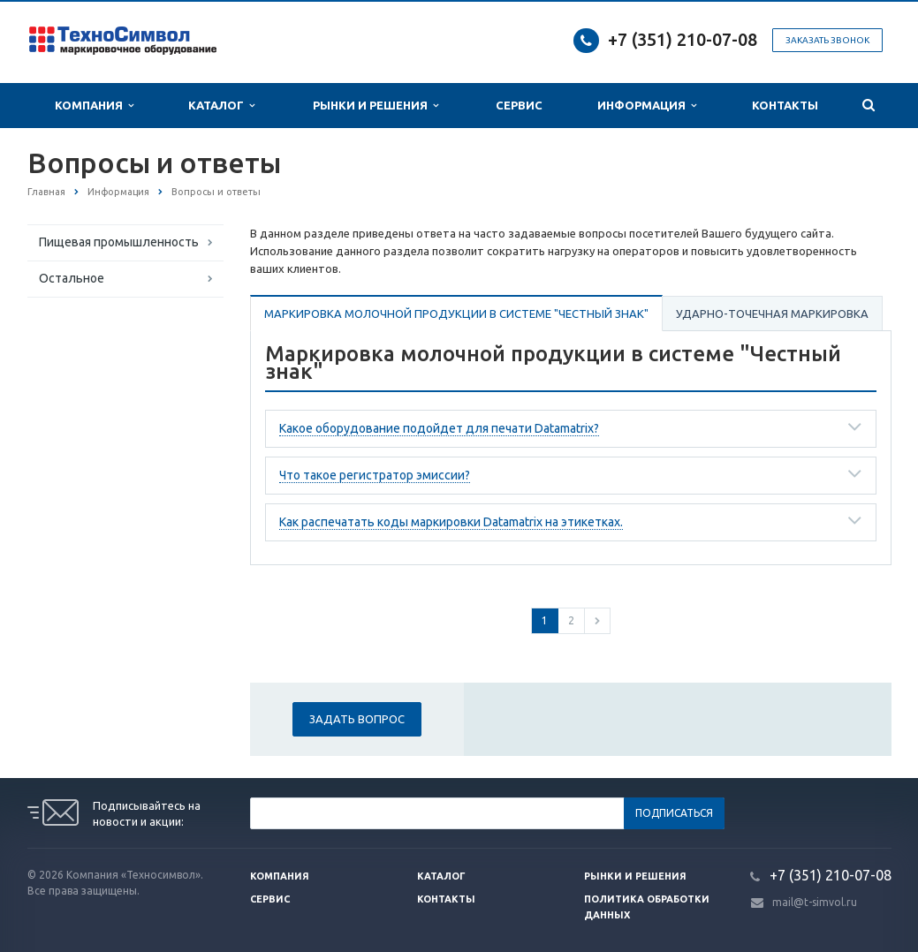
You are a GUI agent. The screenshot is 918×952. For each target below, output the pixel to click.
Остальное (71, 278)
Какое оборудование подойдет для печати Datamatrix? (439, 428)
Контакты (785, 105)
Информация (646, 105)
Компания (94, 105)
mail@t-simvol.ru (814, 902)
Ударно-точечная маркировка (772, 313)
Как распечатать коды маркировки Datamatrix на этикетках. (451, 522)
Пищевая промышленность (119, 242)
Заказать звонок (827, 40)
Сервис (519, 105)
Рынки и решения (635, 876)
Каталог (221, 105)
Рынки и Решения (375, 105)
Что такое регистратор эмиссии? (374, 475)
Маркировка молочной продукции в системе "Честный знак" (456, 313)
